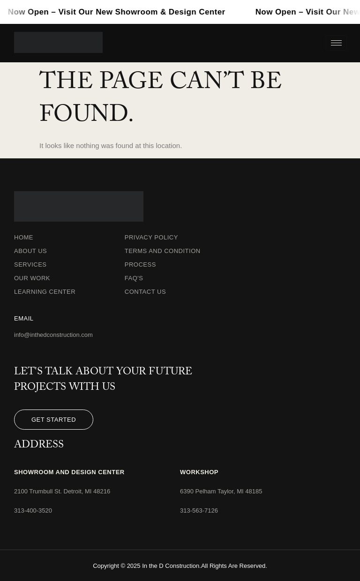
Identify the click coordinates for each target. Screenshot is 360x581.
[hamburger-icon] (336, 43)
